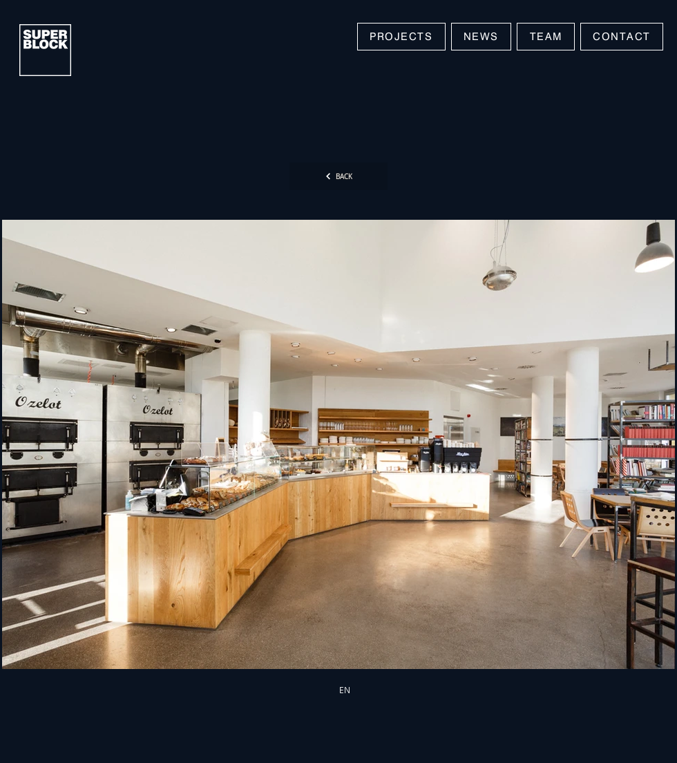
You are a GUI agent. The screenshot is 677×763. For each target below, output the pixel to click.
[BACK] (338, 176)
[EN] (345, 690)
